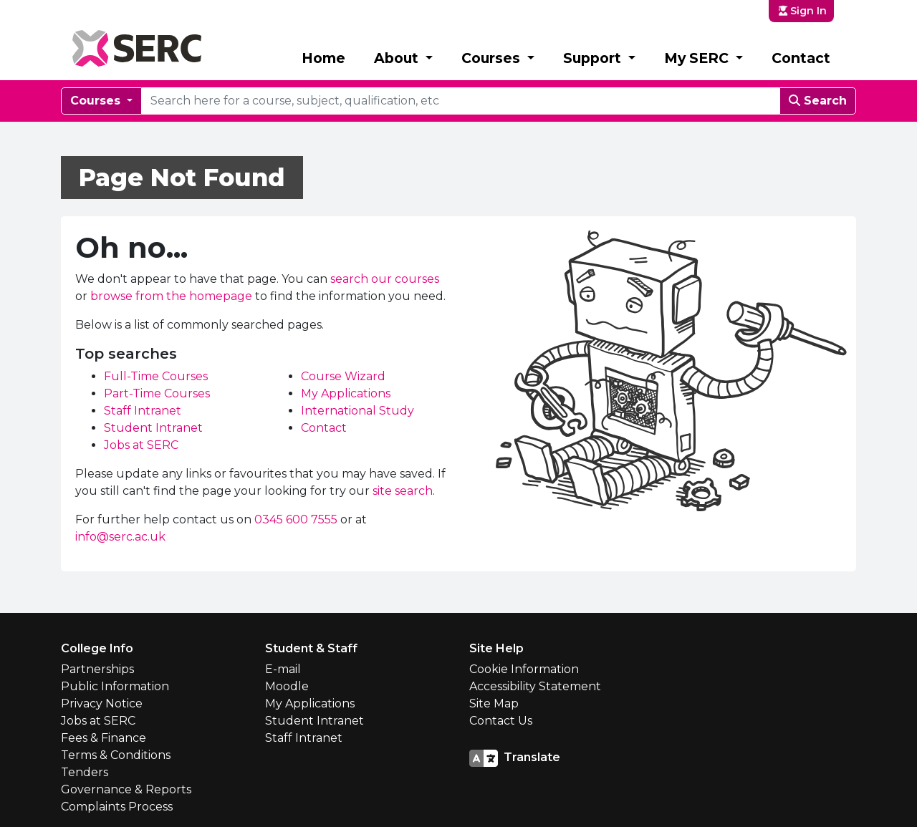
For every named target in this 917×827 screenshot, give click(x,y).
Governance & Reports (126, 789)
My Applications (345, 393)
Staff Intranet (142, 410)
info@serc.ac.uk (120, 536)
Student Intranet (153, 428)
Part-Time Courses (157, 393)
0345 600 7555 (295, 519)
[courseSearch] (460, 101)
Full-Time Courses (156, 376)
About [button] (398, 58)
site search (403, 491)
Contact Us (500, 720)
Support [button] (594, 58)
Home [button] (323, 58)
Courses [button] (492, 58)
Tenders (84, 772)
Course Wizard (343, 376)
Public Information (115, 686)
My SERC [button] (698, 58)
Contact (801, 58)
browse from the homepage (171, 296)
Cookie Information (524, 669)
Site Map (494, 703)
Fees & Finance (103, 738)
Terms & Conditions (116, 755)
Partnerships (97, 669)
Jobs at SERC (141, 445)
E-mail (283, 669)
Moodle (287, 686)
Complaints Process (117, 806)
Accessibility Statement (535, 686)
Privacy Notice (102, 703)
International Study (357, 410)
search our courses (384, 279)
